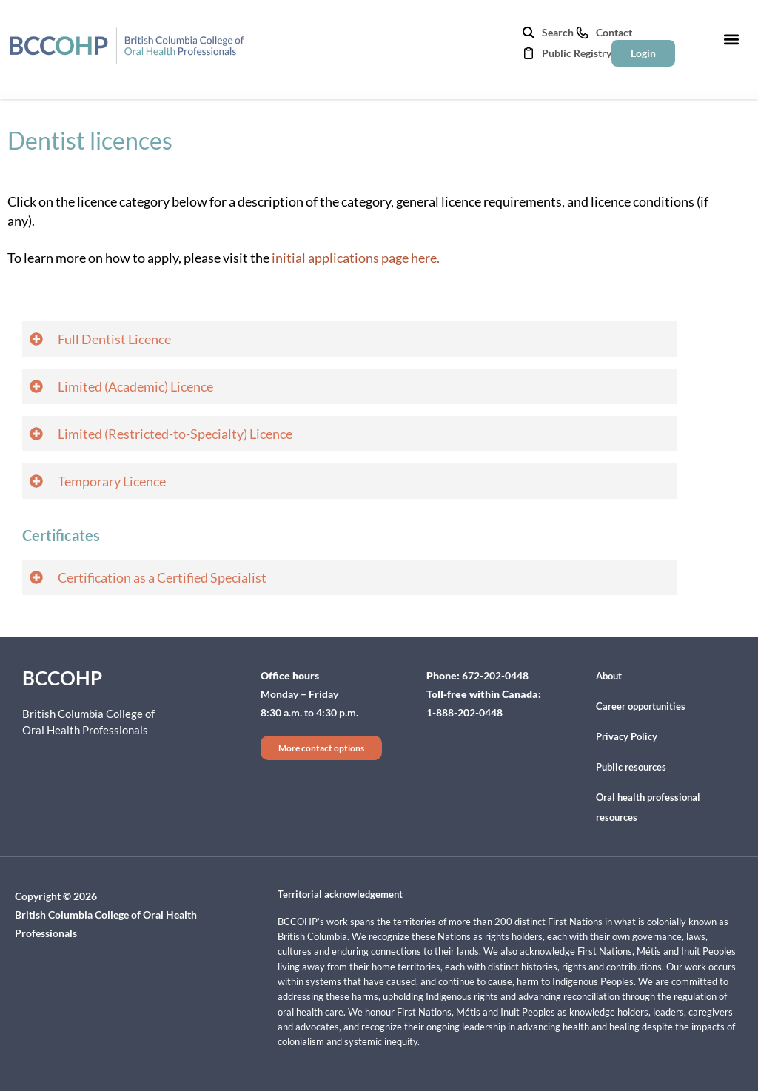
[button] (731, 39)
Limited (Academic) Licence (135, 386)
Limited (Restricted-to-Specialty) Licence (175, 434)
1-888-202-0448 (464, 712)
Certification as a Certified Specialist (162, 577)
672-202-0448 (495, 675)
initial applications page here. (356, 257)
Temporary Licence (112, 481)
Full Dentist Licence (114, 339)
